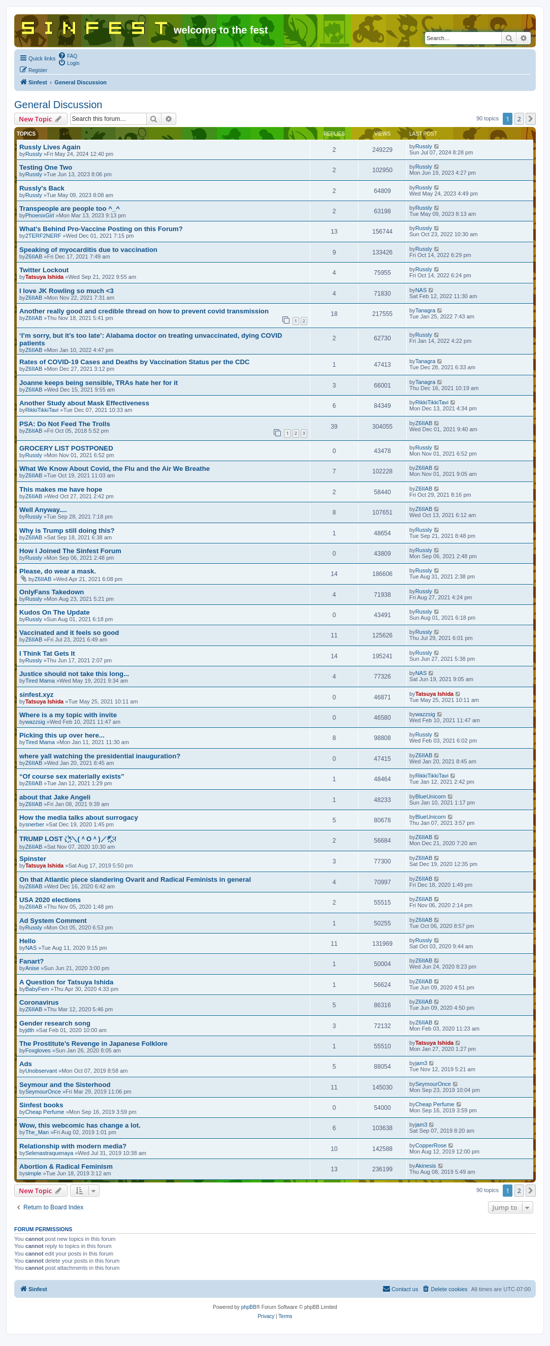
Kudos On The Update (54, 612)
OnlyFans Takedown (51, 592)
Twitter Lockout (44, 270)
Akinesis (425, 1166)
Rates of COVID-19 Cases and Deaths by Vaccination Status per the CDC (134, 362)
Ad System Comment (53, 920)
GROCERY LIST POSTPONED (66, 448)
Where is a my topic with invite (68, 715)
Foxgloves (38, 1050)
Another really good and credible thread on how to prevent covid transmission (144, 311)
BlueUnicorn (430, 796)
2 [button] (519, 118)
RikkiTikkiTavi (42, 410)
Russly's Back (41, 188)
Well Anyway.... (43, 510)
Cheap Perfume (44, 1112)
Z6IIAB (34, 256)
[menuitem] (67, 55)
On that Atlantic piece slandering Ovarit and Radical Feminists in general (135, 879)
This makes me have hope (60, 489)
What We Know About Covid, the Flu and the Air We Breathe (114, 468)
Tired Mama (40, 681)
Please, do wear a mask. (57, 571)
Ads (25, 1064)
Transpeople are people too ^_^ (69, 208)
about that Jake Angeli (54, 797)
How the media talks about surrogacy (78, 817)
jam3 (421, 1063)
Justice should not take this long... (74, 674)
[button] (531, 119)
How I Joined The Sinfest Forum (70, 551)
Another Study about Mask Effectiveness (84, 403)
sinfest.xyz (36, 694)
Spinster (32, 858)
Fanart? (31, 961)
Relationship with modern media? (72, 1146)
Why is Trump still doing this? (67, 530)
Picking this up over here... (62, 735)
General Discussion (58, 104)
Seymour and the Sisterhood (65, 1084)
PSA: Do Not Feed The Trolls (64, 424)
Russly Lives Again (49, 147)
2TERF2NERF (43, 236)
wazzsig (35, 722)
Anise (32, 968)
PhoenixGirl (39, 215)
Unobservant (41, 1071)
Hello (27, 941)
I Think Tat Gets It (47, 653)
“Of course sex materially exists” (71, 776)
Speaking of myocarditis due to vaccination (88, 249)
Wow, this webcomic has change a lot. (80, 1125)
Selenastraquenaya (49, 1153)
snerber (34, 824)
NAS (421, 290)
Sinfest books (41, 1105)
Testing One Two (45, 167)
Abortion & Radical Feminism (66, 1166)
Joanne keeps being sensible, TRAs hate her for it (98, 383)
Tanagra (425, 310)
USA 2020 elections (50, 900)
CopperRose (431, 1145)
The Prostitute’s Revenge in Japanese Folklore (93, 1043)
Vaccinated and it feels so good (69, 632)
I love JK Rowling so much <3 (66, 291)
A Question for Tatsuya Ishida (66, 982)
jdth (30, 1030)
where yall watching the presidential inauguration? (99, 756)
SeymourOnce (43, 1091)
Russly (33, 154)
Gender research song (54, 1023)
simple (33, 1173)
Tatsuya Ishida (44, 277)
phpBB (248, 1307)
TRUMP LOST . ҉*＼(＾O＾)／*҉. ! (67, 839)
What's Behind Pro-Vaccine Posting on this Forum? (101, 229)
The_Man (37, 1132)
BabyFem (37, 989)
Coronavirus (39, 1002)
